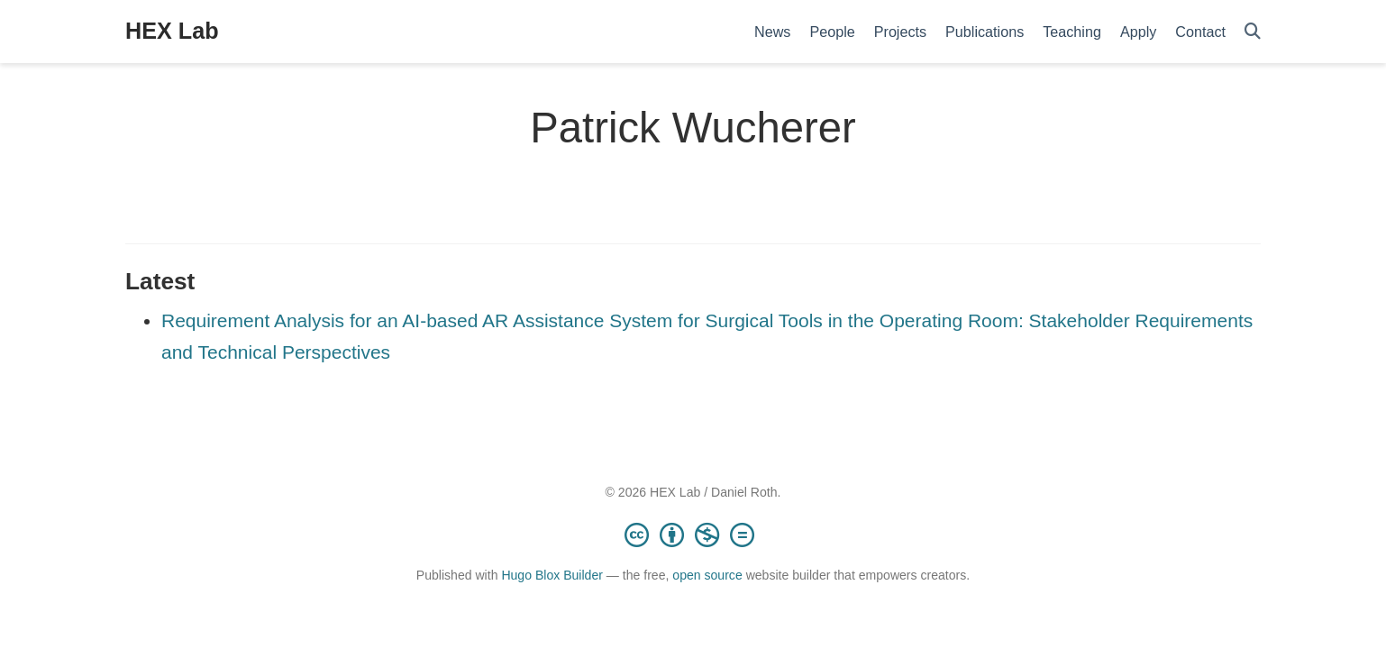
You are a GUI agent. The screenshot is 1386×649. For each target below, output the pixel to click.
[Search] (1253, 32)
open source (707, 575)
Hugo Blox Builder (552, 575)
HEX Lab (172, 30)
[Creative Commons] (693, 534)
